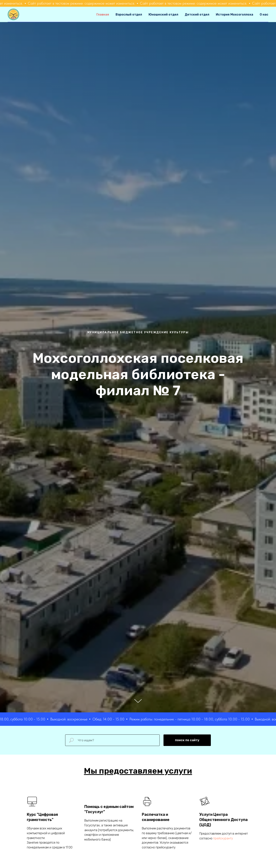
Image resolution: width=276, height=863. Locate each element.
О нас (264, 14)
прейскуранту (223, 838)
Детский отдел (197, 14)
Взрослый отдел (129, 14)
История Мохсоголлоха (234, 14)
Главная (102, 14)
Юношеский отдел (163, 14)
